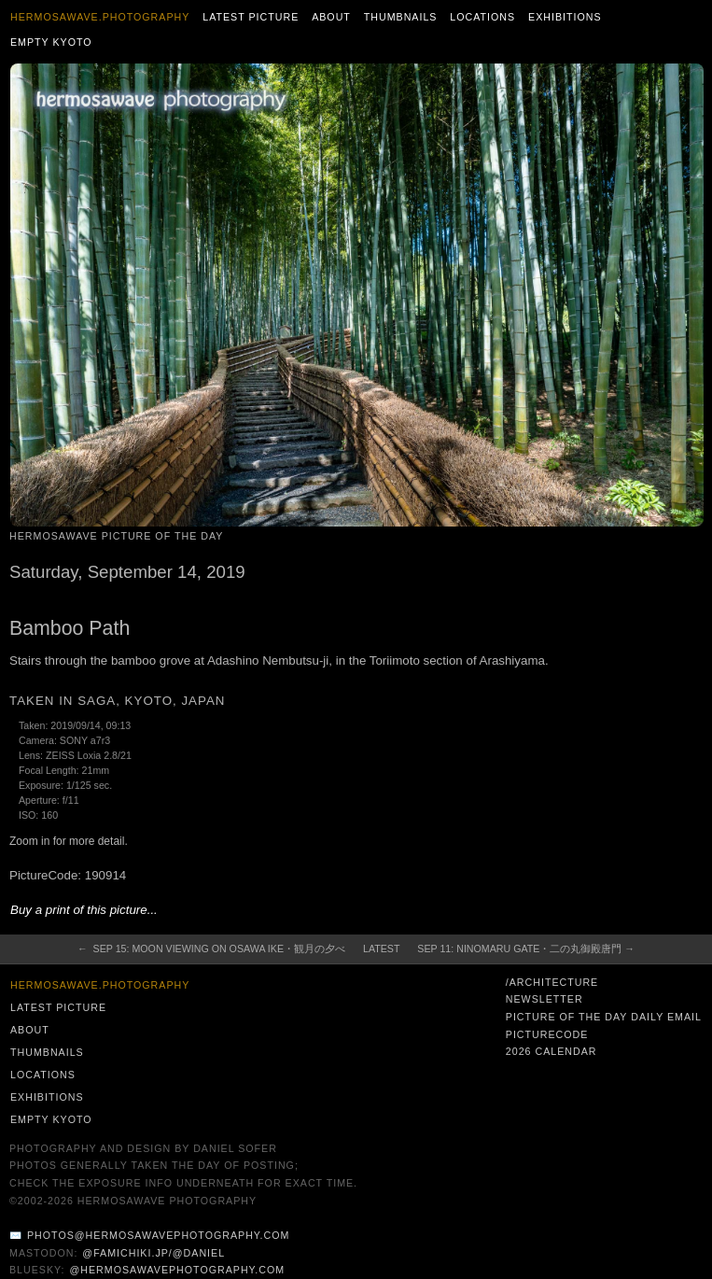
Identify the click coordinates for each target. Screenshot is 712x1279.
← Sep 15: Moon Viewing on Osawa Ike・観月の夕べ (211, 948)
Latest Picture (250, 16)
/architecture (552, 982)
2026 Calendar (551, 1051)
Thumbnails (401, 16)
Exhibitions (565, 16)
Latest (381, 948)
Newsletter (544, 999)
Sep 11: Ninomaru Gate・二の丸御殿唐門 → (526, 948)
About (331, 16)
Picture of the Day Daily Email (604, 1016)
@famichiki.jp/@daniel (153, 1252)
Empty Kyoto (51, 42)
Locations (482, 16)
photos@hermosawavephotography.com (158, 1235)
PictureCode (547, 1034)
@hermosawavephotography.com (178, 1269)
